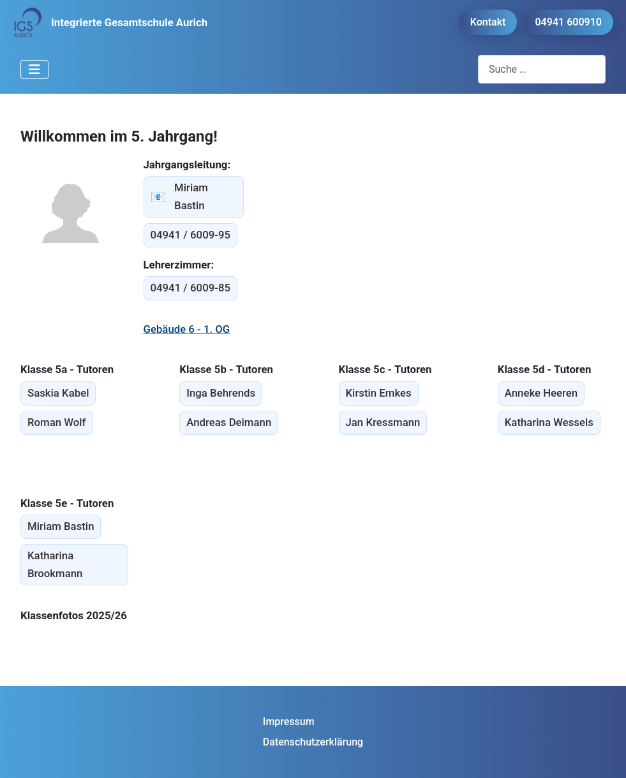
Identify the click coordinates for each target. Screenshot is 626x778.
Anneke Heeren (541, 392)
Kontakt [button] (488, 22)
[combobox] (542, 69)
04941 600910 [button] (568, 22)
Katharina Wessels (549, 422)
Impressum (289, 722)
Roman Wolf (56, 422)
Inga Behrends (220, 392)
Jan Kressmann (383, 422)
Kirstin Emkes (379, 392)
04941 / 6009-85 (191, 287)
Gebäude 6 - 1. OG (187, 329)
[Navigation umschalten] (34, 69)
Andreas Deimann (228, 422)
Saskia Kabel (58, 392)
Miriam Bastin (179, 196)
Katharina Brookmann (54, 564)
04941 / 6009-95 (191, 234)
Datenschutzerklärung (313, 742)
